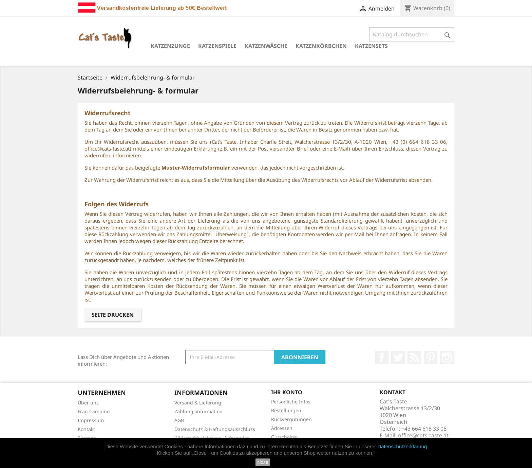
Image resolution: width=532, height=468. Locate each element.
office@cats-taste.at (423, 435)
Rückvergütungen (291, 419)
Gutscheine (284, 437)
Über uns (88, 402)
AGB (179, 420)
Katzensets (371, 46)
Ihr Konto (286, 392)
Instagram (447, 357)
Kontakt (86, 429)
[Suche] (411, 34)
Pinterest (430, 357)
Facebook (381, 357)
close (262, 462)
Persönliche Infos (290, 401)
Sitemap (87, 438)
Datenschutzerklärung (402, 446)
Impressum (91, 420)
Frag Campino (94, 411)
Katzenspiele (217, 46)
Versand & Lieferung (197, 402)
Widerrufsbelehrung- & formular (211, 438)
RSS (414, 357)
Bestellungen (286, 410)
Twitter (398, 357)
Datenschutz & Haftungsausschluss (214, 429)
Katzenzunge (170, 46)
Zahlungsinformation (198, 411)
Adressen (281, 428)
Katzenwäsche (266, 46)
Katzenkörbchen (321, 46)
